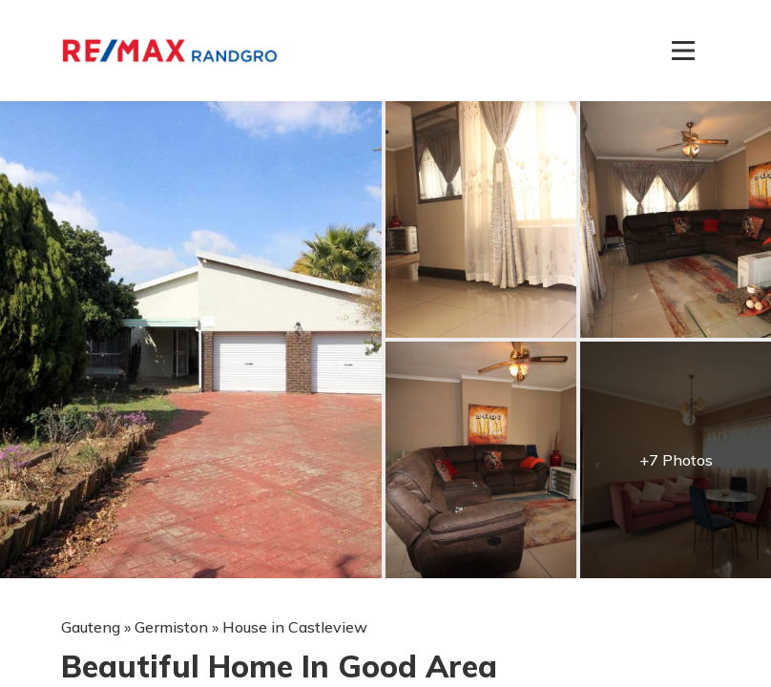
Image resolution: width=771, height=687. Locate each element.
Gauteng (90, 626)
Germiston (171, 626)
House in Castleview (294, 626)
